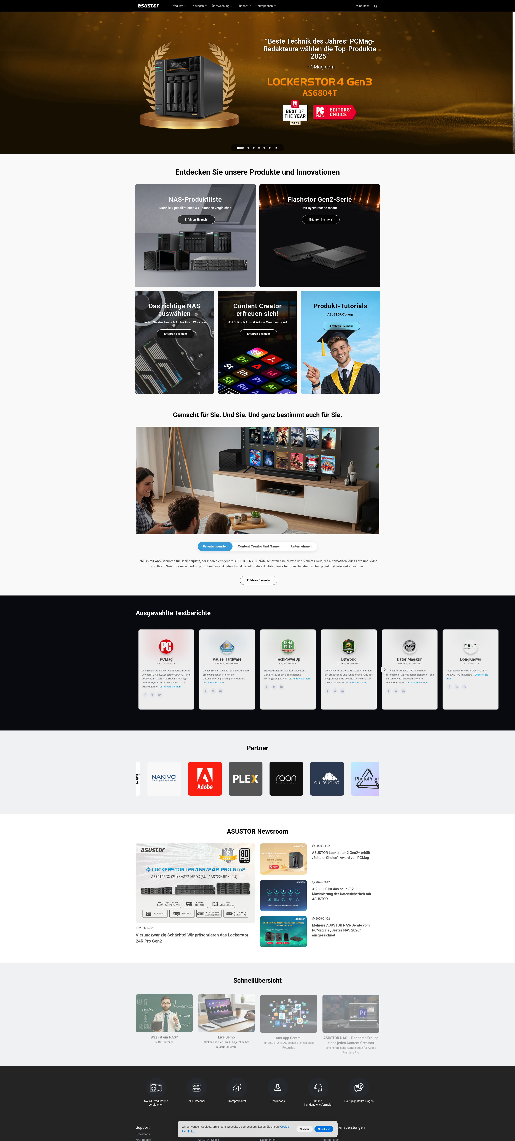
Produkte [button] (179, 6)
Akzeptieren (324, 1129)
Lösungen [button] (199, 6)
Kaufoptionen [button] (266, 6)
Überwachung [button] (222, 6)
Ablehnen (304, 1129)
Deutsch (362, 6)
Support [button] (244, 6)
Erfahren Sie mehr (196, 219)
